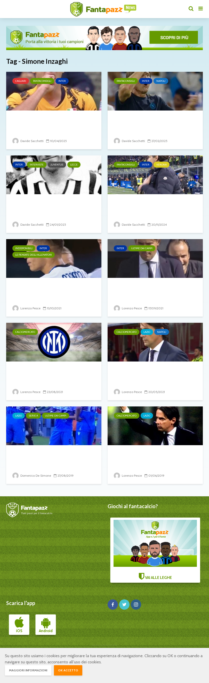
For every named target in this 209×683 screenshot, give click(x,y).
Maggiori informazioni (28, 670)
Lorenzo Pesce (26, 308)
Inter (62, 81)
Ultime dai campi (141, 248)
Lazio (146, 332)
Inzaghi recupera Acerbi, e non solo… (51, 457)
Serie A (33, 415)
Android (46, 625)
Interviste (37, 164)
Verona (161, 164)
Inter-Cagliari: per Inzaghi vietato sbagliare (45, 122)
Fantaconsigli (42, 81)
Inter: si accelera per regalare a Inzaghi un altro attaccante (52, 373)
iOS (19, 625)
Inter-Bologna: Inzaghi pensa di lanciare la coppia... (153, 290)
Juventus (57, 164)
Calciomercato (25, 332)
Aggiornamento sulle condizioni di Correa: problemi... (52, 290)
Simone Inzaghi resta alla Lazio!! (154, 453)
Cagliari (20, 81)
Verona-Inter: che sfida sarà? (150, 202)
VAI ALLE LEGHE (155, 550)
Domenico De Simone (31, 475)
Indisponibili (24, 248)
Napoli (160, 81)
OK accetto (68, 670)
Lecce (74, 164)
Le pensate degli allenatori (33, 254)
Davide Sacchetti (28, 141)
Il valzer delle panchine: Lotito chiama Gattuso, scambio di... (152, 373)
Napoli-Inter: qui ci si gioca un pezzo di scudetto (151, 122)
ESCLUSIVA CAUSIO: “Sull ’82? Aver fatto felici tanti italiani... (51, 206)
